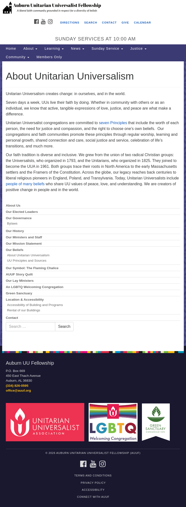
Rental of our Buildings (23, 310)
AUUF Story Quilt (19, 274)
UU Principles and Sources (26, 260)
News (77, 48)
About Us (13, 205)
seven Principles (113, 123)
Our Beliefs (14, 250)
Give (125, 22)
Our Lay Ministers (20, 280)
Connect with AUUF (93, 496)
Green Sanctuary (19, 293)
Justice (138, 48)
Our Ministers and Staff (24, 237)
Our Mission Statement (24, 243)
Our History (15, 231)
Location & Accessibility (25, 299)
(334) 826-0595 (17, 385)
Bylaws (12, 223)
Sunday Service (107, 48)
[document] (93, 203)
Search (90, 22)
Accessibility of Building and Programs (35, 305)
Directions (69, 22)
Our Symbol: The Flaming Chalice (32, 268)
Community (17, 57)
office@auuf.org (18, 390)
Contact (109, 22)
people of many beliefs (25, 184)
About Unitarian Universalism (28, 255)
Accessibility (93, 489)
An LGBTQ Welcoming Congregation (34, 287)
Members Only (49, 57)
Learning (54, 48)
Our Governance (19, 218)
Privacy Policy (93, 482)
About (30, 48)
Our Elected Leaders (22, 212)
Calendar (142, 22)
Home (11, 48)
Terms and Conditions (93, 475)
